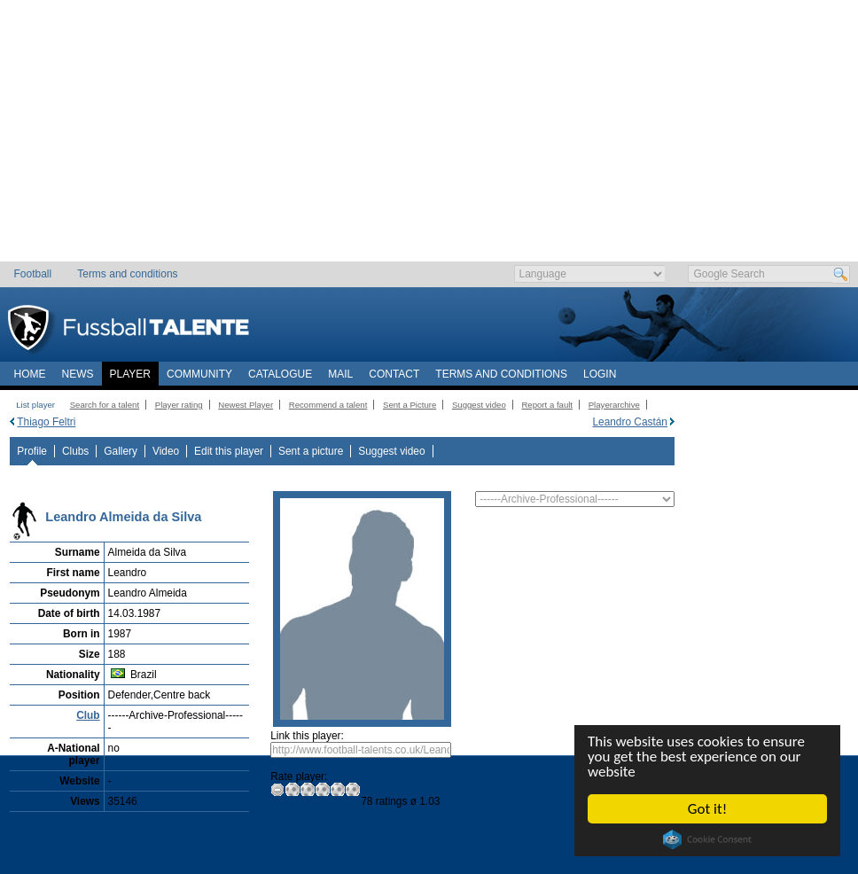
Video (165, 451)
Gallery (120, 451)
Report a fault (547, 405)
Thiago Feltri (46, 422)
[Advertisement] (429, 137)
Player (130, 374)
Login (599, 374)
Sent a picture (310, 451)
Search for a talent (104, 405)
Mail (340, 374)
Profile (32, 451)
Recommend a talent (328, 405)
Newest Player (245, 405)
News (78, 374)
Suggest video (479, 405)
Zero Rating (277, 789)
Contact (394, 374)
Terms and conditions (127, 274)
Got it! (707, 809)
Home (30, 374)
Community (199, 374)
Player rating (179, 405)
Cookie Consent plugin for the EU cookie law (707, 839)
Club (87, 715)
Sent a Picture (409, 405)
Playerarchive (614, 405)
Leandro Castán (629, 422)
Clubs (75, 451)
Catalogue (280, 374)
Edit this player (228, 451)
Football (33, 274)
